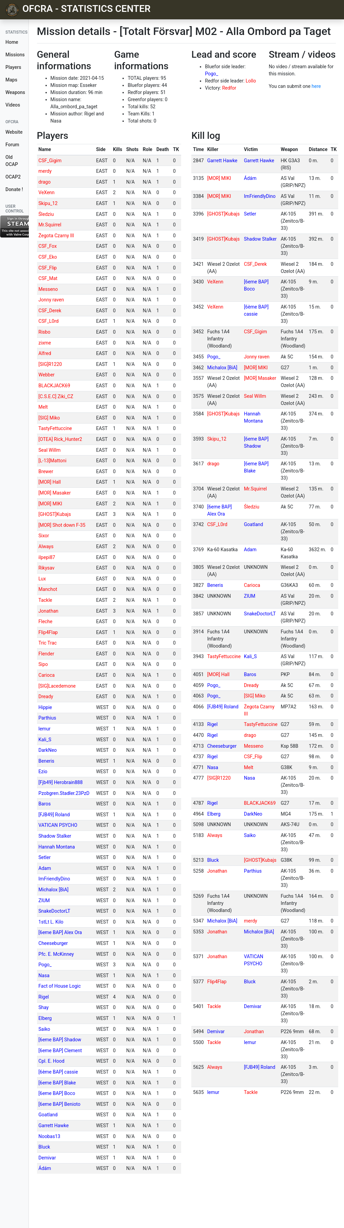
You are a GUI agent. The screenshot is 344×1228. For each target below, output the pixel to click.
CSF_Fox (47, 246)
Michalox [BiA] (53, 889)
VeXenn (46, 192)
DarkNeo (47, 750)
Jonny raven (51, 299)
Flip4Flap (48, 632)
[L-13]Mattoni (52, 460)
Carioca (46, 675)
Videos (12, 105)
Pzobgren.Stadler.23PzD (63, 793)
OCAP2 (13, 177)
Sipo (43, 664)
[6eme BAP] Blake (57, 1082)
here (316, 86)
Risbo (44, 332)
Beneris (46, 761)
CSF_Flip (47, 268)
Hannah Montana (56, 847)
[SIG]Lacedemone (57, 686)
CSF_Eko (47, 257)
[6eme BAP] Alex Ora (60, 932)
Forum (12, 144)
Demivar (47, 1157)
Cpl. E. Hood (51, 1061)
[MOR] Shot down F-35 (61, 525)
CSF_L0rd (48, 321)
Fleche (45, 621)
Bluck (44, 1147)
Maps (11, 79)
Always (45, 546)
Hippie (45, 707)
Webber (46, 374)
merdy (45, 171)
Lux (42, 578)
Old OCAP (11, 160)
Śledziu (46, 214)
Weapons (15, 92)
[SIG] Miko (49, 418)
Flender (46, 653)
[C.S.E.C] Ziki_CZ (55, 396)
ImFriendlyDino (54, 878)
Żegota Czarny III (56, 235)
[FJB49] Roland (54, 814)
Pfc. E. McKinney (56, 954)
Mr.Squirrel (49, 224)
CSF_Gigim (49, 160)
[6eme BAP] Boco (56, 1093)
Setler (44, 857)
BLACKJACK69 (54, 385)
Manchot (47, 589)
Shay (43, 1007)
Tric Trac (47, 643)
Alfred (44, 353)
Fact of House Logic (59, 986)
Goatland (47, 1114)
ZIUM (44, 900)
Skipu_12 (47, 203)
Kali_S (44, 739)
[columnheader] (66, 149)
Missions (15, 54)
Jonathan (48, 611)
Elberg (45, 1018)
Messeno (48, 289)
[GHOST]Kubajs (54, 514)
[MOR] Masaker (54, 493)
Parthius (47, 718)
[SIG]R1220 (50, 364)
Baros (44, 803)
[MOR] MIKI (50, 503)
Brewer (45, 471)
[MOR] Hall (49, 482)
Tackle (45, 600)
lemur (44, 728)
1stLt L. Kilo (50, 922)
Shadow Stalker (54, 836)
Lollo (251, 80)
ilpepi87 (46, 557)
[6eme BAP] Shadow (59, 1039)
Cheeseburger (53, 943)
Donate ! (14, 189)
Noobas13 (49, 1136)
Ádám (44, 1168)
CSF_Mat (47, 278)
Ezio (42, 771)
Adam (44, 868)
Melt (43, 407)
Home (11, 42)
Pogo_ (211, 73)
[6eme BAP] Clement (60, 1050)
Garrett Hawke (53, 1125)
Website (13, 132)
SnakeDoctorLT (54, 911)
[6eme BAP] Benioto (59, 1104)
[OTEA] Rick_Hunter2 (60, 439)
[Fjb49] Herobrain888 (60, 782)
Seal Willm (49, 450)
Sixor (43, 535)
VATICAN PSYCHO (57, 825)
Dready (45, 696)
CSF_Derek (49, 310)
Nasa (43, 975)
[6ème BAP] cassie (58, 1072)
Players (13, 67)
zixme (44, 343)
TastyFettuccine (55, 428)
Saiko (44, 1029)
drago (44, 182)
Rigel (43, 997)
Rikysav (46, 568)
